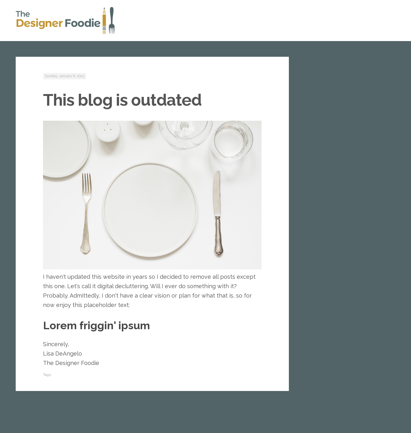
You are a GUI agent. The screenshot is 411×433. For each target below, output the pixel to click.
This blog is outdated (122, 99)
